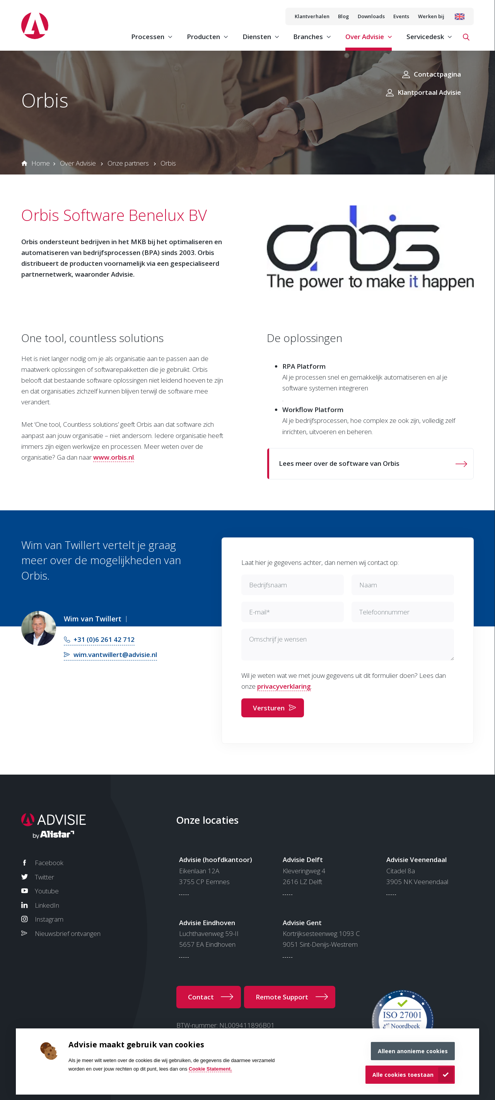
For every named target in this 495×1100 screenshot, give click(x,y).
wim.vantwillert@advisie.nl (115, 654)
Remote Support (282, 996)
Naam (368, 584)
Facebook (49, 862)
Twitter (44, 876)
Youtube (47, 890)
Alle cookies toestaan (403, 1074)
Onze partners (128, 163)
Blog (343, 16)
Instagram (49, 919)
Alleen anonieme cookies (413, 1051)
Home (40, 163)
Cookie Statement (209, 1069)
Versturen (269, 707)
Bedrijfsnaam (268, 584)
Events (401, 16)
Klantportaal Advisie (429, 92)
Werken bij (431, 16)
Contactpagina (437, 74)
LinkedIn (47, 905)
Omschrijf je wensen (278, 639)
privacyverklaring (284, 686)
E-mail (259, 611)
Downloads (371, 16)
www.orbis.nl (113, 457)
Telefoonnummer (384, 611)
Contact (201, 996)
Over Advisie (77, 163)
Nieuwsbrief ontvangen (68, 933)
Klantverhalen (312, 16)
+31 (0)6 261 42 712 (104, 639)
